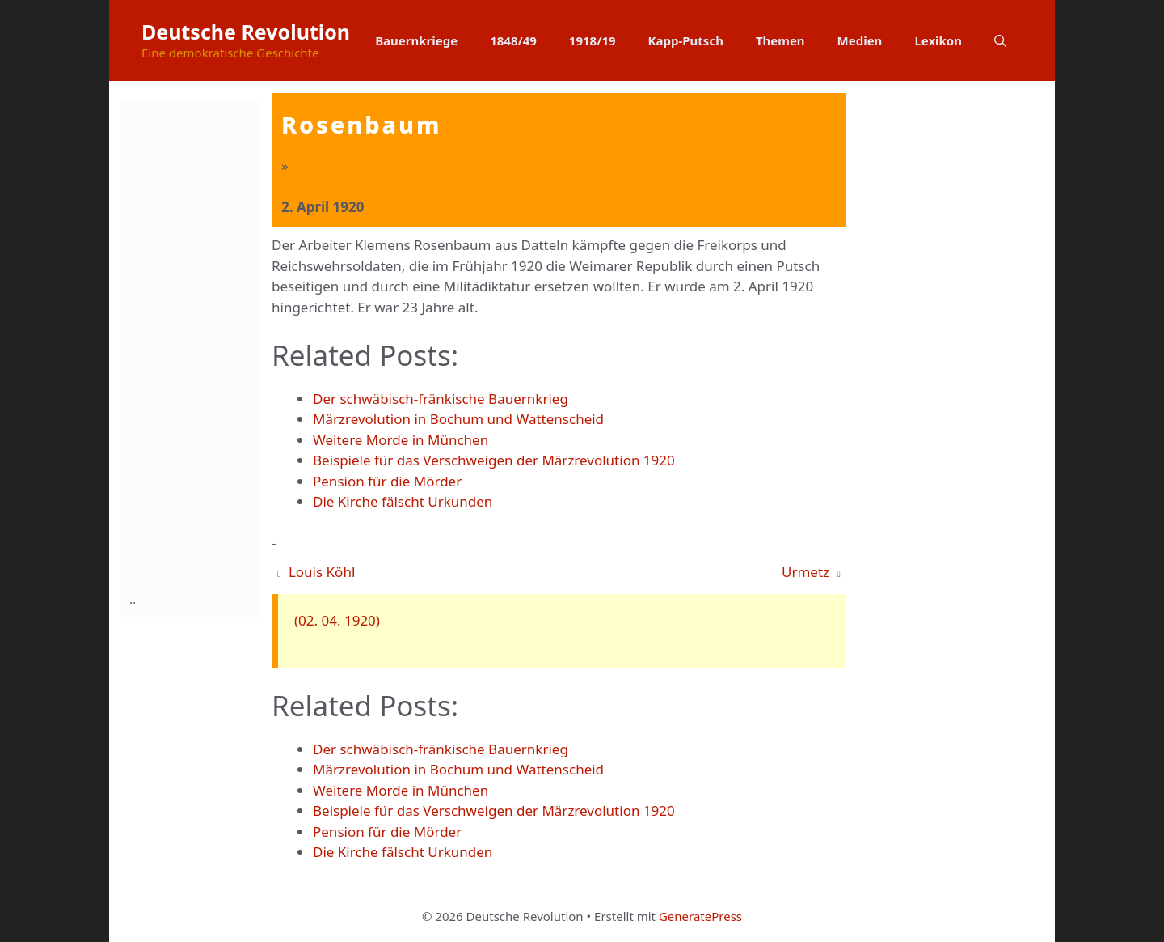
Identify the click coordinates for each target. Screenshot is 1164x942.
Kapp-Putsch (685, 40)
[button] (1000, 40)
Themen (780, 40)
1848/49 (513, 40)
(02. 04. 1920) (337, 620)
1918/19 (592, 40)
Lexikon (938, 40)
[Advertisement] (194, 342)
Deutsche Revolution (245, 31)
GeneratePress (700, 916)
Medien (860, 40)
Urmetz (811, 571)
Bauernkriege (416, 40)
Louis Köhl (316, 571)
